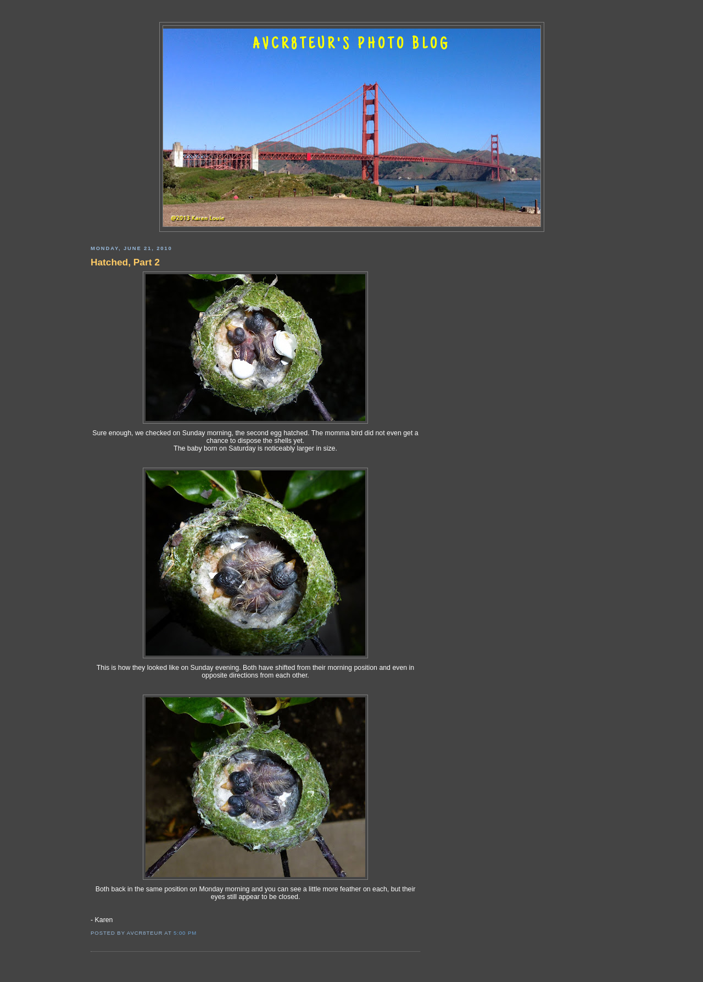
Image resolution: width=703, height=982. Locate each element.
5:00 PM (185, 933)
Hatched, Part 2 (125, 262)
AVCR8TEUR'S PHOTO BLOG (351, 45)
